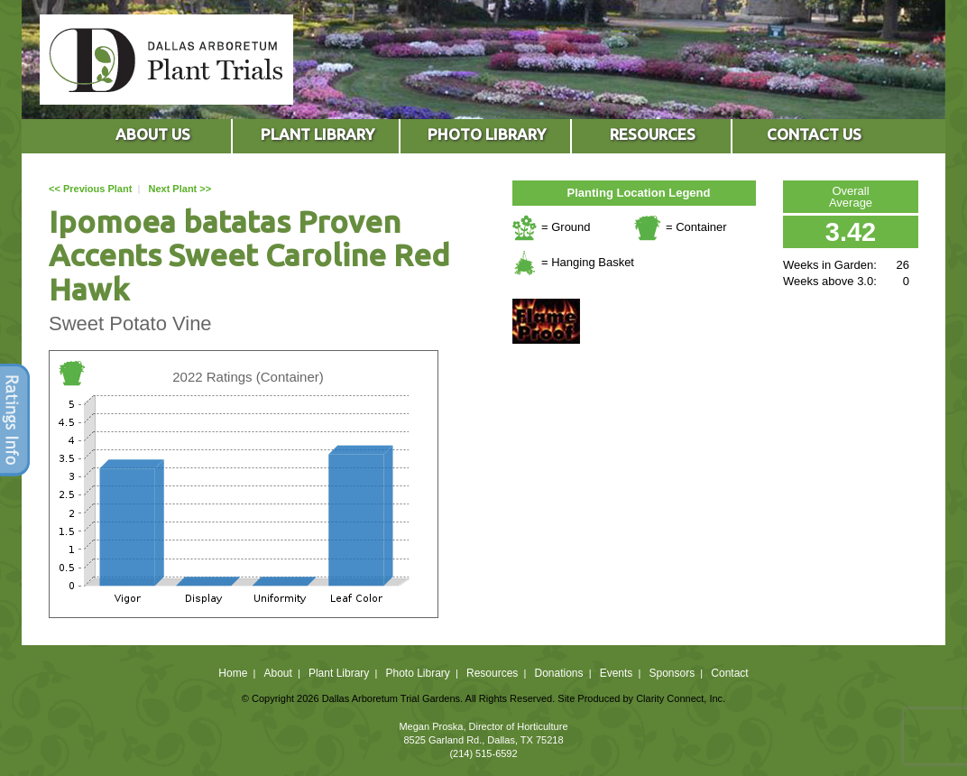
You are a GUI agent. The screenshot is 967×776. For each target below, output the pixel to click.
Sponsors (672, 673)
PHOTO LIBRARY (487, 134)
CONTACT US (814, 134)
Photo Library (417, 673)
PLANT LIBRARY (317, 134)
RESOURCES (652, 134)
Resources (492, 673)
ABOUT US (152, 134)
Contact (729, 673)
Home (232, 673)
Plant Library (339, 673)
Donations (558, 673)
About (277, 673)
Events (616, 673)
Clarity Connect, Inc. (680, 698)
